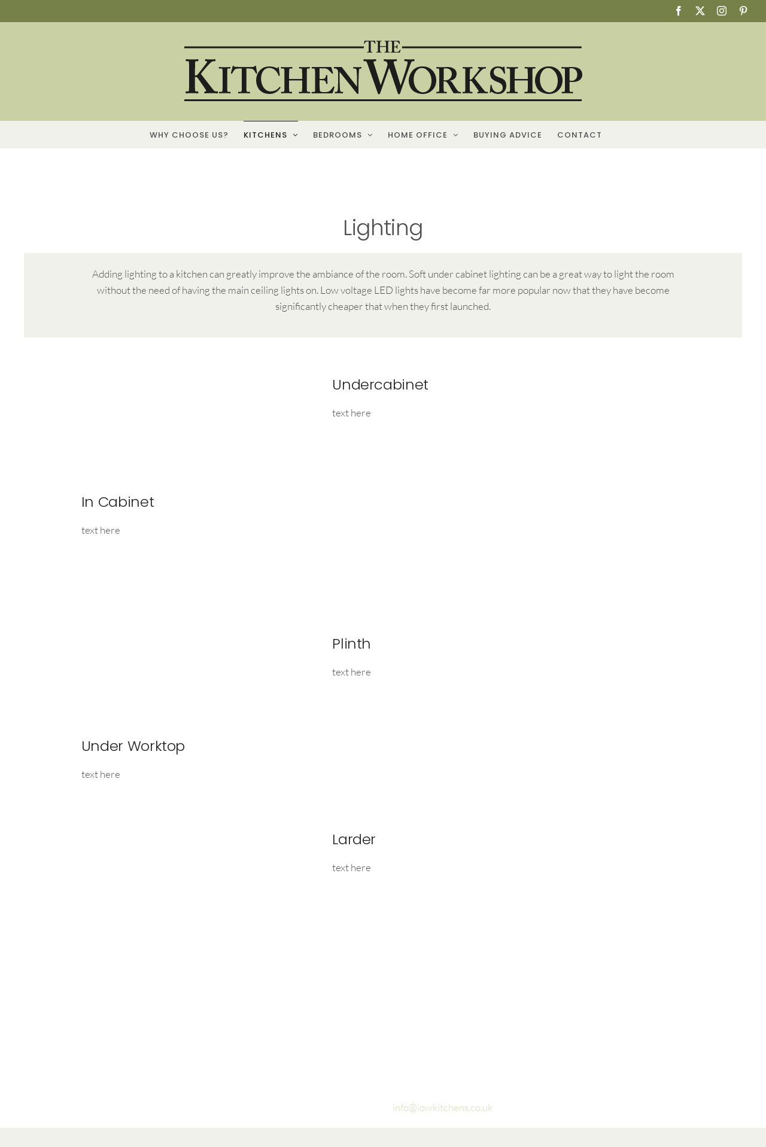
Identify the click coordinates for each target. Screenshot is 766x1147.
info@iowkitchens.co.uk (442, 1107)
